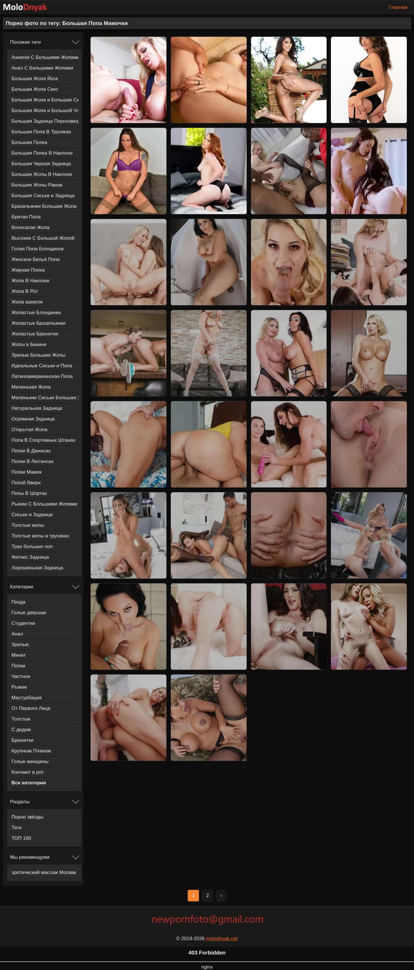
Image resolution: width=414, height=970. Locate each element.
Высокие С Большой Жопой (43, 238)
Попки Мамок (27, 472)
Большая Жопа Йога (35, 78)
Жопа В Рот (25, 291)
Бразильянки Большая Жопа (44, 206)
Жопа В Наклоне (30, 280)
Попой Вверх (26, 482)
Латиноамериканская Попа (42, 376)
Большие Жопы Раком (37, 185)
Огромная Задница (33, 419)
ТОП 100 (21, 838)
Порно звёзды (27, 817)
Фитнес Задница (30, 557)
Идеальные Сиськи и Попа (42, 365)
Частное (21, 676)
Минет (19, 655)
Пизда (19, 602)
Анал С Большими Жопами (42, 68)
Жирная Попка (28, 270)
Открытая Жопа (29, 429)
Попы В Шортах (29, 493)
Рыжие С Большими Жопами (44, 504)
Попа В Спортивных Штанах (43, 440)
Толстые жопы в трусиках (40, 536)
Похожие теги (25, 42)
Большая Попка (29, 142)
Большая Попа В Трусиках (41, 132)
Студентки (23, 623)
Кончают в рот (28, 772)
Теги (17, 827)
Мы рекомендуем (29, 857)
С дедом (21, 729)
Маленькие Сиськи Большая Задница (45, 397)
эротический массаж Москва (44, 872)
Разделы (20, 801)
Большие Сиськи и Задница (43, 195)
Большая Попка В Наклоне (42, 153)
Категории (21, 586)
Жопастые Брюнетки (35, 334)
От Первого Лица (31, 708)
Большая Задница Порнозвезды (45, 121)
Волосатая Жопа (30, 227)
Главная (398, 7)
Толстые (21, 719)
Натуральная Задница (37, 408)
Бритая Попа (26, 217)
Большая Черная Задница (41, 163)
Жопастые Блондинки (36, 312)
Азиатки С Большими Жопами (45, 57)
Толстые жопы (28, 525)
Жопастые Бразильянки (39, 323)
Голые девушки (29, 612)
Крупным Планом (31, 751)
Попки (18, 666)
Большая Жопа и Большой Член (45, 110)
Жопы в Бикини (29, 344)
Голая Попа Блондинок (38, 248)
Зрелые (20, 644)
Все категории (29, 782)
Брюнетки (22, 740)
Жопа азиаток (27, 302)
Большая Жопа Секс (35, 89)
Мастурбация (27, 697)
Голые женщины (30, 761)
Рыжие (19, 687)
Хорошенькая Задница (37, 568)
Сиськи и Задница (32, 514)
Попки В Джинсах (31, 451)
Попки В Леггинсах (33, 461)
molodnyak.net (222, 938)
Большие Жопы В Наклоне (42, 174)
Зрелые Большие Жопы (39, 355)
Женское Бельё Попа (36, 259)
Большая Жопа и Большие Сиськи (45, 100)
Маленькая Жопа (31, 387)
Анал (17, 634)
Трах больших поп (32, 546)
